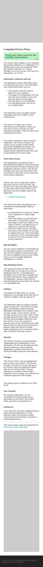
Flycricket (20, 560)
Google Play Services (17, 197)
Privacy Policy (31, 560)
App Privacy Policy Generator (16, 427)
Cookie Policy (7, 562)
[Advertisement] (21, 21)
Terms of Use (18, 562)
